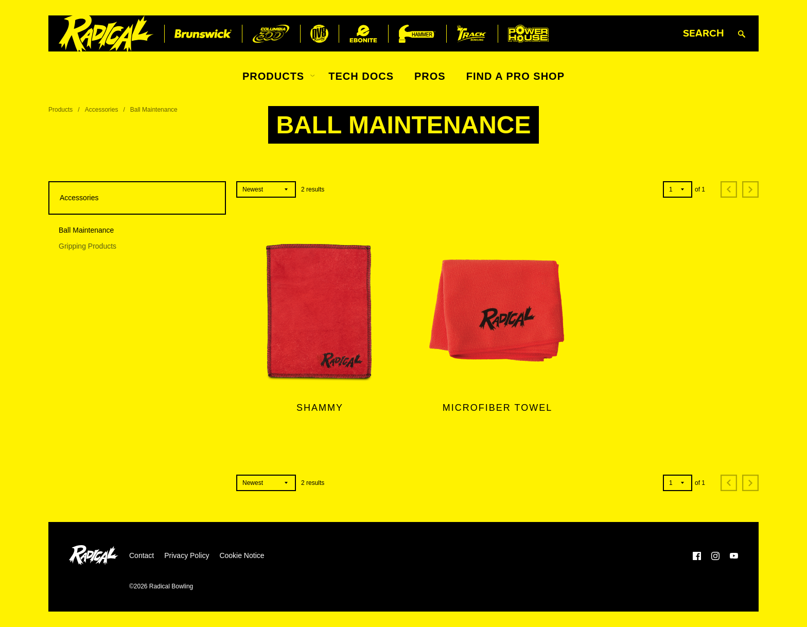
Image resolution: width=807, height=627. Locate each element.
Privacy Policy (186, 555)
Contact (141, 555)
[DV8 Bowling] (319, 34)
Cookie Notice (241, 555)
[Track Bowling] (472, 34)
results (312, 189)
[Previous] (729, 189)
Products (273, 76)
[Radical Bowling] (106, 34)
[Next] (750, 189)
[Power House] (528, 34)
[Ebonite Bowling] (363, 34)
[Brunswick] (203, 33)
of (700, 189)
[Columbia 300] (271, 34)
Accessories (101, 109)
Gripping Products (87, 246)
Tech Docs (361, 76)
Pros (430, 76)
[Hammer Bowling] (417, 34)
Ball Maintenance (86, 230)
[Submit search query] (741, 34)
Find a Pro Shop (515, 76)
